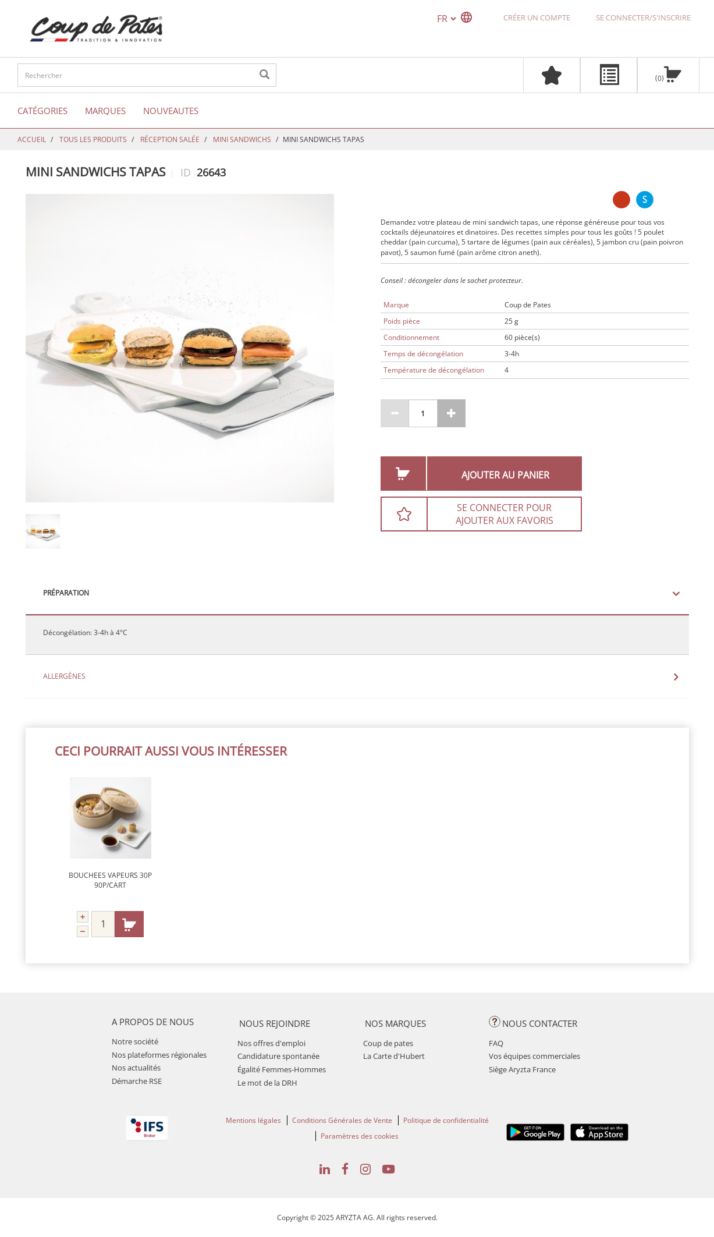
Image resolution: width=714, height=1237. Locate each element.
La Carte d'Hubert (394, 1056)
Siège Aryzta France (522, 1069)
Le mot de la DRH (267, 1082)
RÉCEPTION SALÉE (170, 139)
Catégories (42, 110)
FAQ (496, 1043)
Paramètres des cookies (360, 1136)
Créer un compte (536, 17)
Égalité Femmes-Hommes (281, 1069)
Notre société (135, 1041)
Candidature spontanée (278, 1056)
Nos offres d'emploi (271, 1043)
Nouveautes (170, 110)
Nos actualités (136, 1067)
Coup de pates (388, 1043)
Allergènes (64, 676)
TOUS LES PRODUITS (93, 139)
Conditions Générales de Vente (342, 1120)
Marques (105, 110)
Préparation (66, 593)
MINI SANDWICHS (242, 139)
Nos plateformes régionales (159, 1055)
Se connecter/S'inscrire (643, 17)
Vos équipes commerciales (534, 1056)
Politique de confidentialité (446, 1120)
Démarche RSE (137, 1081)
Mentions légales (253, 1120)
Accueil (31, 139)
